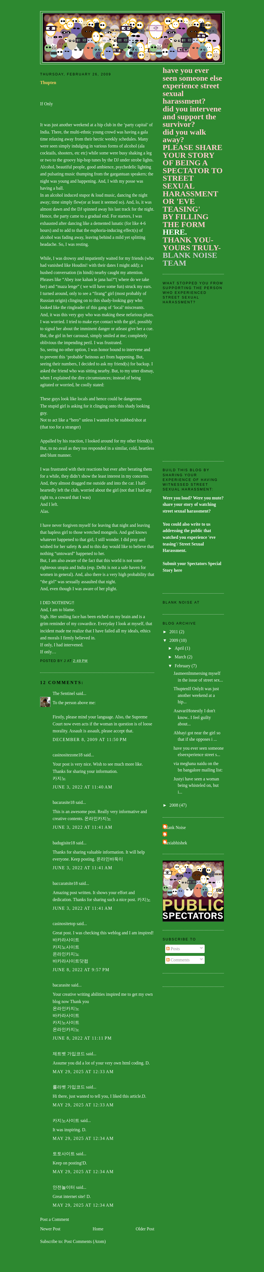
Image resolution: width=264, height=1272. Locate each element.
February (183, 665)
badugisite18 (64, 842)
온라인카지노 (97, 818)
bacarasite (61, 985)
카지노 (59, 778)
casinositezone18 (67, 754)
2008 (174, 805)
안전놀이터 (64, 1187)
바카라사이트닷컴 (70, 961)
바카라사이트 (66, 939)
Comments (178, 959)
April (180, 648)
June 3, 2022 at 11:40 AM (83, 787)
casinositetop (64, 923)
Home (98, 1228)
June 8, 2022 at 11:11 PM (82, 1038)
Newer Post (50, 1228)
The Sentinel (64, 693)
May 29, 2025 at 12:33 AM (83, 1071)
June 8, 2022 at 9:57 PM (81, 969)
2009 (174, 640)
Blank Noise (175, 827)
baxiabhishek (175, 842)
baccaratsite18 (65, 883)
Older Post (145, 1228)
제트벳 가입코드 (69, 1053)
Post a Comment (54, 1219)
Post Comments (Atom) (85, 1241)
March (181, 656)
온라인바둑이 (109, 859)
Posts (173, 948)
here (178, 570)
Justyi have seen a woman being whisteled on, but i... (196, 785)
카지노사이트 (66, 947)
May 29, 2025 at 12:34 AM (83, 1138)
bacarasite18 (64, 802)
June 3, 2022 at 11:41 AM (83, 827)
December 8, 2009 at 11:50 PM (90, 739)
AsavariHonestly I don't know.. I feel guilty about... (194, 717)
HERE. (175, 232)
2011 (174, 631)
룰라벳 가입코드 (69, 1087)
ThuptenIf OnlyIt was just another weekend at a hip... (196, 695)
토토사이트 (64, 1153)
